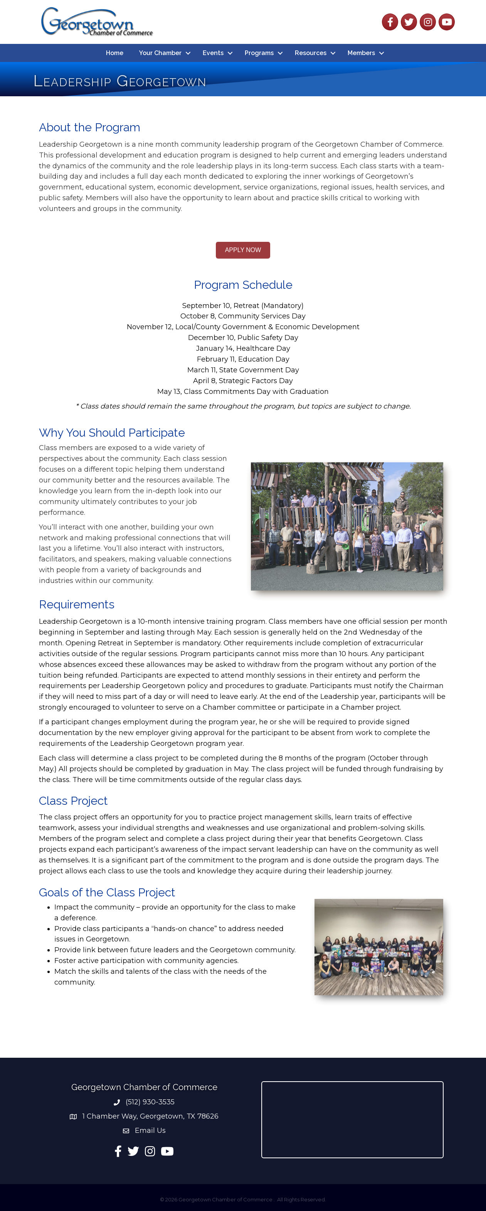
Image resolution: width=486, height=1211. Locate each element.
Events (213, 53)
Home (114, 53)
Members (361, 53)
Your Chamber (160, 53)
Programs (259, 53)
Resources (310, 53)
